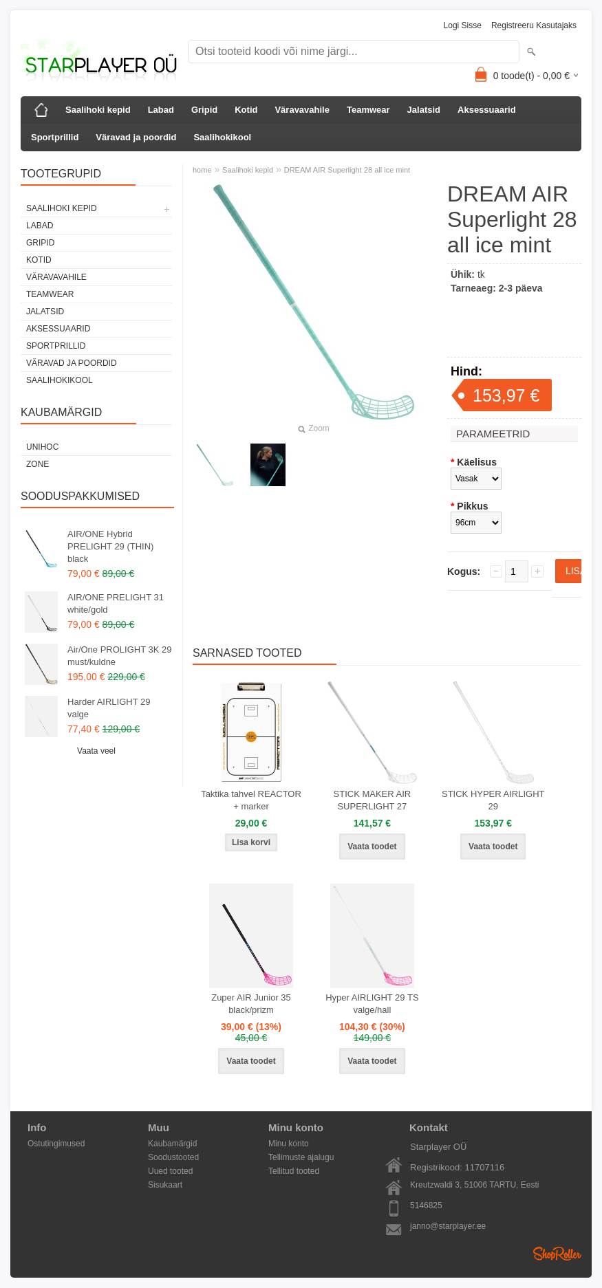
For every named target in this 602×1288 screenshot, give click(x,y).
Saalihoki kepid (98, 110)
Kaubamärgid (172, 1143)
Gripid (204, 110)
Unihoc (42, 447)
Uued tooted (170, 1171)
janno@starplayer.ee (448, 1226)
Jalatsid (423, 110)
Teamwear (368, 110)
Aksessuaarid (487, 110)
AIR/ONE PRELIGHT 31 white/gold (115, 603)
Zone (37, 464)
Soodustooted (173, 1157)
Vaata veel (96, 751)
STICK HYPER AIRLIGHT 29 (493, 800)
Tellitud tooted (293, 1171)
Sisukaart (165, 1185)
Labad (161, 110)
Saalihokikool (222, 137)
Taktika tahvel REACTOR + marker (251, 800)
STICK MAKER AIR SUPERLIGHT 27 (372, 800)
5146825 (426, 1205)
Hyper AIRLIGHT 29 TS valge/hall (371, 1003)
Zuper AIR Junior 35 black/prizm (251, 1003)
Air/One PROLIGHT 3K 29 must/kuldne (119, 655)
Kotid (246, 110)
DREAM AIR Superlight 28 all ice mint (347, 170)
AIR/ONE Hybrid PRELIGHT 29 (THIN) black (110, 546)
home (202, 170)
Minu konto (288, 1143)
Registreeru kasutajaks (534, 25)
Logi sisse (463, 25)
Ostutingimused (56, 1143)
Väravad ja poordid (136, 137)
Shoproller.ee (557, 1253)
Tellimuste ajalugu (301, 1157)
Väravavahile (302, 110)
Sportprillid (54, 137)
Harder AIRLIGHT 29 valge (108, 708)
